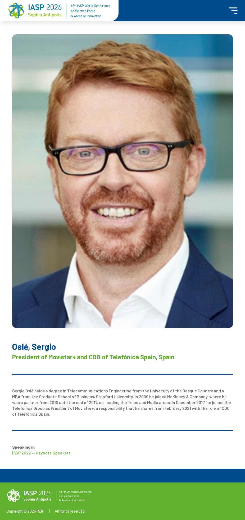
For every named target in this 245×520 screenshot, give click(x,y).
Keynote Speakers (53, 452)
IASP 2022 (21, 452)
